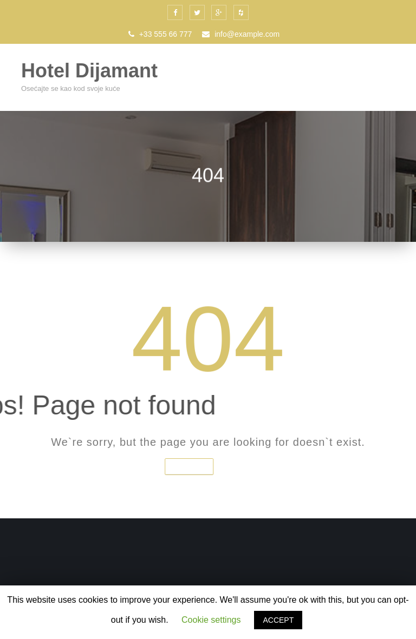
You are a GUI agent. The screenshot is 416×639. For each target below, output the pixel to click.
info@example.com (241, 34)
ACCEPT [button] (278, 620)
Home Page (178, 466)
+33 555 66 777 (160, 34)
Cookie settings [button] (210, 619)
